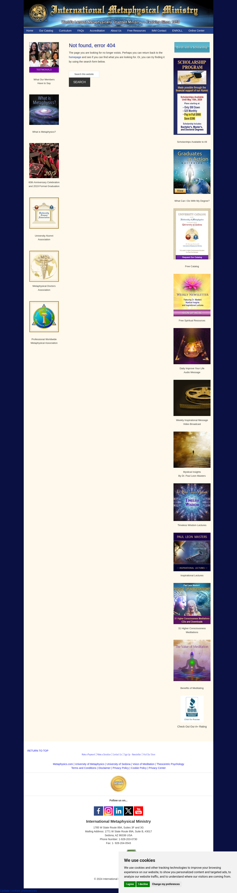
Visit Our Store (149, 754)
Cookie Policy (139, 767)
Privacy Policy (121, 767)
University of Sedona (119, 764)
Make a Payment (88, 754)
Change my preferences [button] (166, 884)
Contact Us (117, 754)
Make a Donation (104, 754)
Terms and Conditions (83, 767)
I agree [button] (130, 884)
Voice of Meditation (143, 764)
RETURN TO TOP (37, 750)
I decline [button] (143, 884)
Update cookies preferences (18, 890)
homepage (75, 57)
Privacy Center (157, 767)
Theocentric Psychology (170, 764)
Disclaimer (105, 767)
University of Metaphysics (89, 764)
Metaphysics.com (63, 764)
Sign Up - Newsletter (132, 754)
